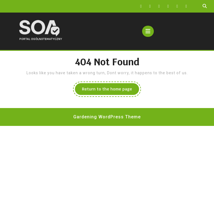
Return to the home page (110, 90)
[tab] (148, 31)
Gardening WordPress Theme (107, 116)
